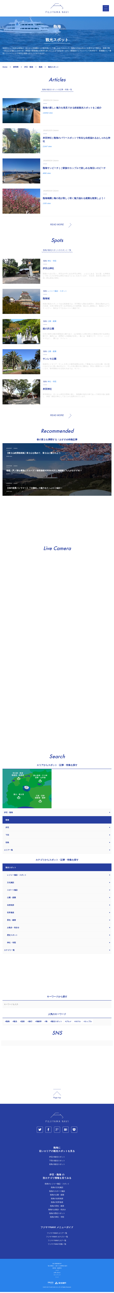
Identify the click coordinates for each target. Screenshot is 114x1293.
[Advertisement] (57, 521)
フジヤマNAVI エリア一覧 (57, 1234)
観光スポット (56, 1022)
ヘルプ (57, 1271)
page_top (57, 1095)
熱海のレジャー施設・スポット (57, 1185)
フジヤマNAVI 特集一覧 (57, 1245)
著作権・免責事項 (57, 1269)
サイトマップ (57, 1275)
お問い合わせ (57, 1273)
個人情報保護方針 (57, 1264)
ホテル (78, 1022)
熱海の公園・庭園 (57, 1196)
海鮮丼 (39, 1022)
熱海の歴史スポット (57, 1214)
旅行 (30, 1022)
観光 (15, 1022)
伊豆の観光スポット (57, 1158)
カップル (88, 1022)
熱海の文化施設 (57, 1188)
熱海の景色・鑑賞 (57, 1207)
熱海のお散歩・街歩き (57, 1211)
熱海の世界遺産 (57, 1203)
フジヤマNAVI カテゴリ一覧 (57, 1238)
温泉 (23, 1022)
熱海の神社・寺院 (57, 1218)
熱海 (8, 1022)
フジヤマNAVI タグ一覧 (57, 1241)
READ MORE (57, 225)
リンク (57, 1278)
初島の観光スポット (57, 1165)
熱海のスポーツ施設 (57, 1192)
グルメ (68, 1022)
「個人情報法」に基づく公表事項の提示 (57, 1266)
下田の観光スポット (57, 1162)
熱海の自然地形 (57, 1200)
